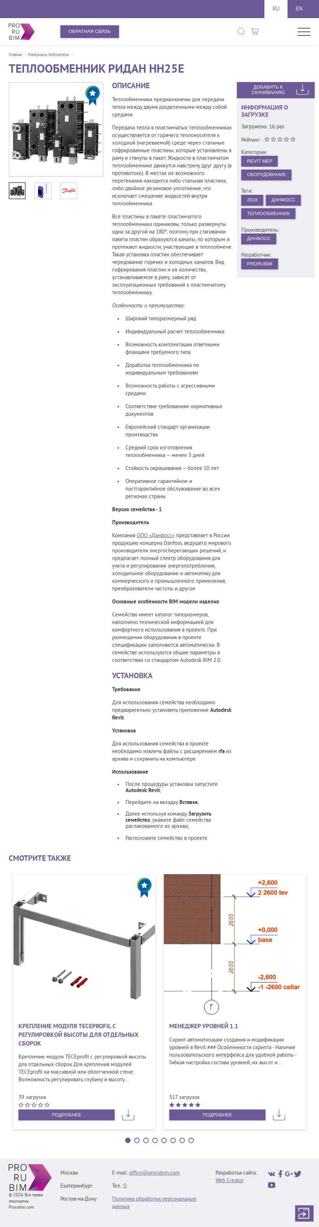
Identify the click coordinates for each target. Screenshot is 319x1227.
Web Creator (230, 1180)
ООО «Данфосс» (156, 536)
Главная (15, 54)
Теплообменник (268, 213)
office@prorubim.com (154, 1173)
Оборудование (266, 174)
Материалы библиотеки (48, 54)
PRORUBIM (259, 263)
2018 (252, 199)
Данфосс (283, 199)
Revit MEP (259, 161)
